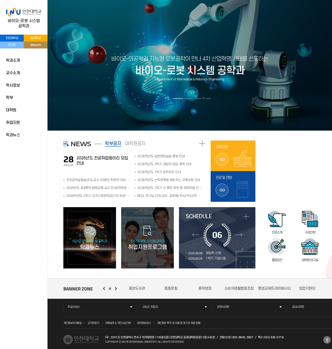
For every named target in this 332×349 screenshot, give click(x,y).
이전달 (195, 235)
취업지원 (13, 122)
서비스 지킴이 (150, 307)
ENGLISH (35, 45)
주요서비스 (74, 307)
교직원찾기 (93, 322)
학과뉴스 (13, 135)
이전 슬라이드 (199, 98)
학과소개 (13, 60)
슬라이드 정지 (203, 98)
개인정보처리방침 (72, 322)
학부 (9, 98)
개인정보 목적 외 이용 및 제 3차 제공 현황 (179, 322)
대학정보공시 (144, 322)
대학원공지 (135, 143)
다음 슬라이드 (207, 98)
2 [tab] (188, 98)
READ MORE (202, 143)
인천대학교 (12, 38)
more (246, 216)
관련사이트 (223, 307)
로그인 (12, 45)
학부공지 (113, 143)
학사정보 (13, 85)
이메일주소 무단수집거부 (118, 322)
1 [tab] (178, 98)
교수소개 (13, 73)
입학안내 (36, 38)
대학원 (11, 110)
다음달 (238, 235)
